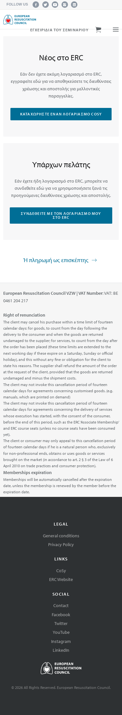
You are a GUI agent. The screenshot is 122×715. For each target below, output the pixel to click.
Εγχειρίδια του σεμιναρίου (59, 29)
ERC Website (61, 579)
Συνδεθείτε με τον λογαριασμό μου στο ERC (61, 215)
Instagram (61, 641)
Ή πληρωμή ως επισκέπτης (60, 260)
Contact (61, 605)
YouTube (61, 632)
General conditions (61, 536)
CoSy (61, 570)
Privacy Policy (61, 544)
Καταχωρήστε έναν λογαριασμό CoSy (61, 114)
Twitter (61, 623)
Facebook (61, 615)
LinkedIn (61, 650)
